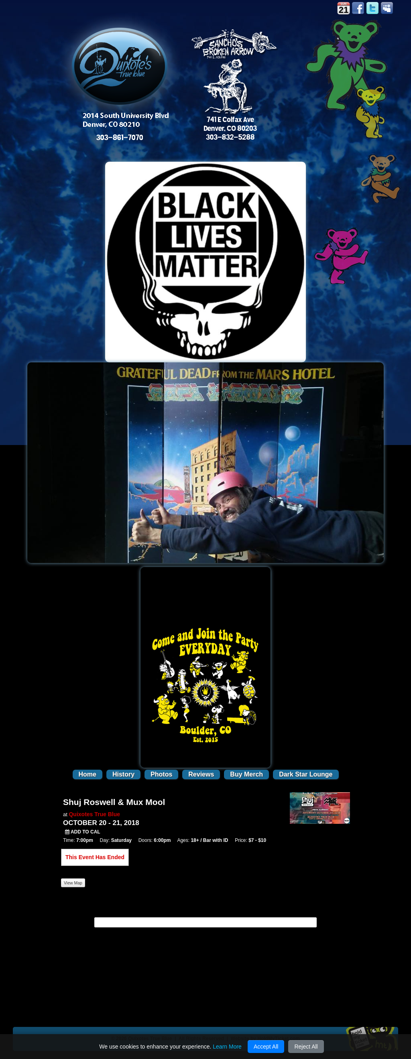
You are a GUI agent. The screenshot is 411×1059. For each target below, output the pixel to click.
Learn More (227, 1046)
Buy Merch (246, 774)
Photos (161, 774)
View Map (73, 882)
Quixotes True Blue (94, 814)
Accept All (266, 1046)
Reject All (305, 1046)
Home (87, 774)
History (123, 774)
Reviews (201, 774)
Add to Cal (82, 832)
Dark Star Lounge (305, 774)
